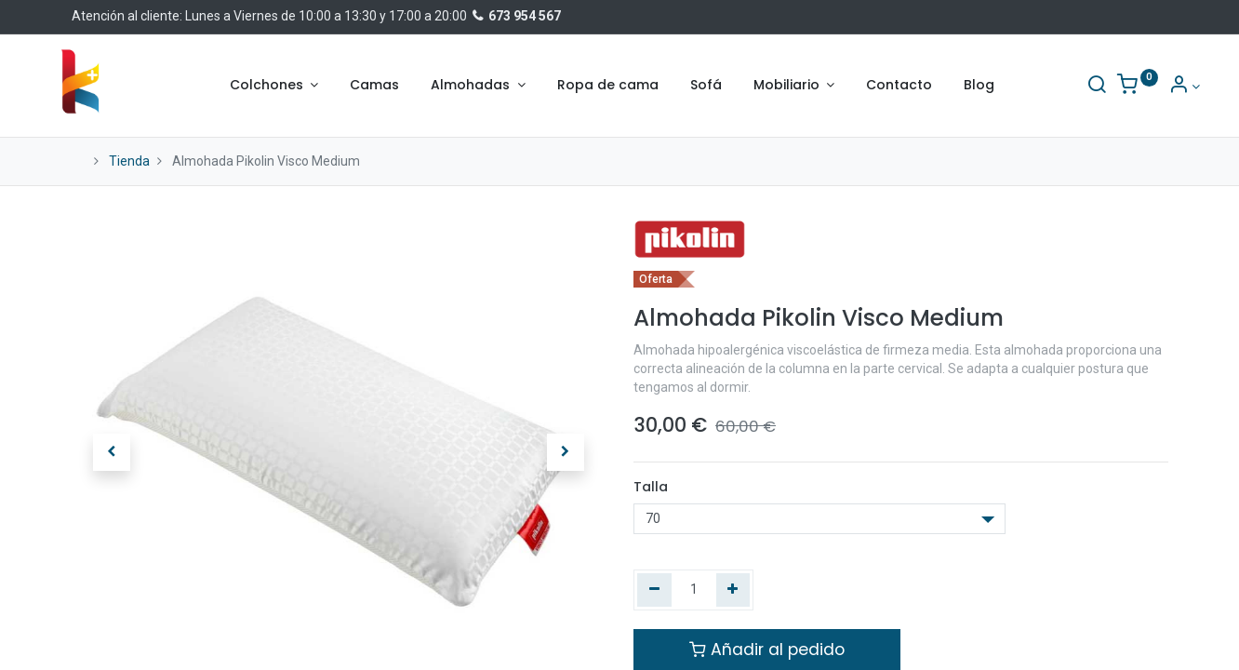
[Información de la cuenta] (1152, 86)
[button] (112, 452)
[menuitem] (374, 85)
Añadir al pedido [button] (767, 649)
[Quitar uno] (654, 590)
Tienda (129, 161)
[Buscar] (1064, 86)
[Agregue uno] (733, 590)
